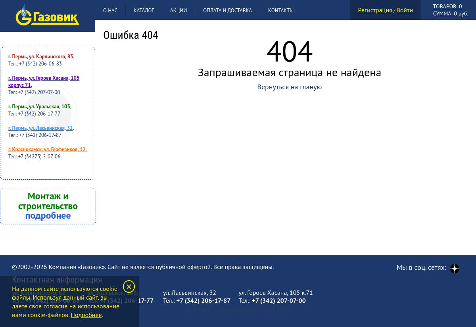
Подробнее (86, 315)
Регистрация (375, 10)
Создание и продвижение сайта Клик (238, 310)
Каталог (144, 10)
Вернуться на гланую (289, 86)
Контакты (281, 10)
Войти (404, 10)
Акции (178, 10)
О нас (110, 10)
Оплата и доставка (227, 10)
